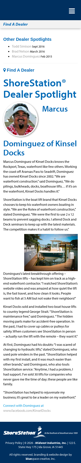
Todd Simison (21, 46)
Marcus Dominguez (26, 56)
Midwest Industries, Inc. (51, 443)
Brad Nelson (20, 51)
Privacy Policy (13, 443)
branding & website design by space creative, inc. (49, 457)
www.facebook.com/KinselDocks (27, 410)
